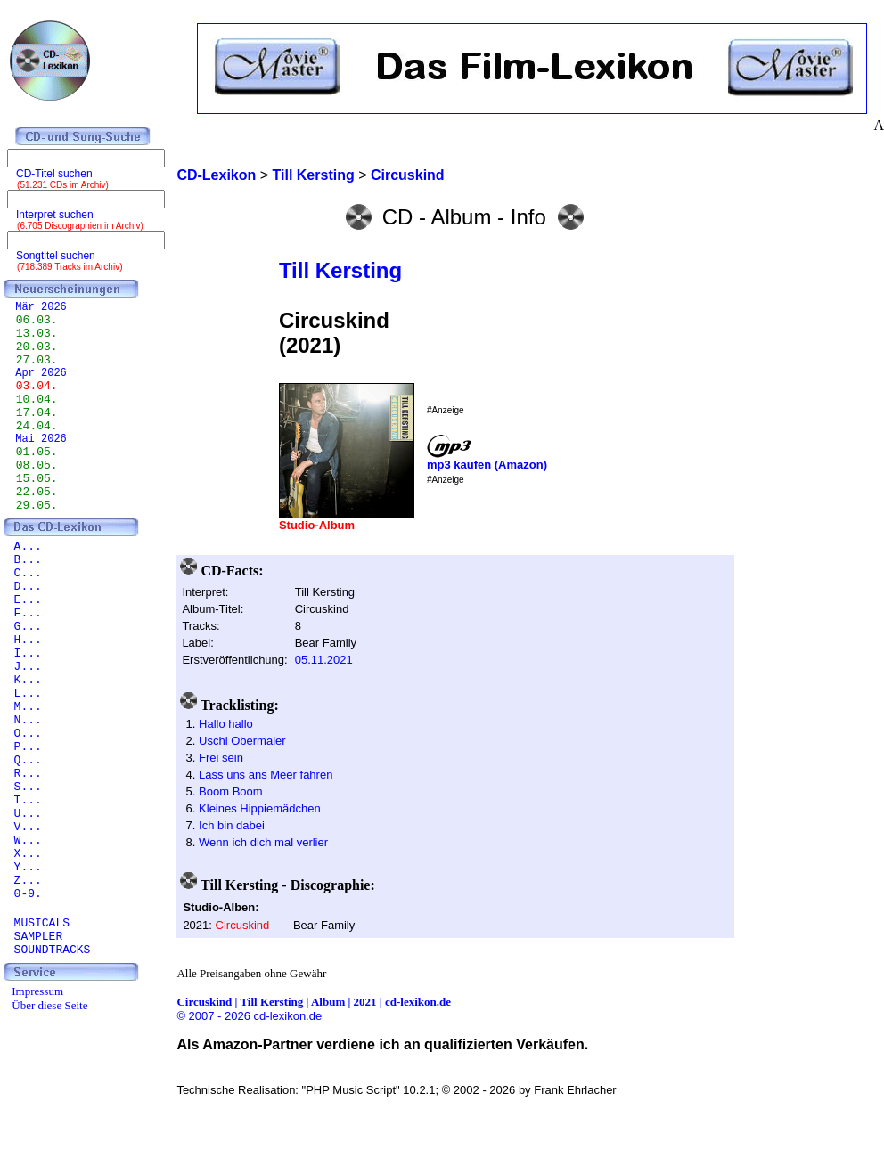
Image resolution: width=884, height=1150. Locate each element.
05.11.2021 (324, 659)
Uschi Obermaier (242, 740)
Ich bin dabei (232, 825)
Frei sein (221, 757)
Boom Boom (231, 791)
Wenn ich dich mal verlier (263, 842)
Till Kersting (340, 270)
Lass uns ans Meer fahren (265, 774)
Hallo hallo (226, 723)
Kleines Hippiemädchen (260, 808)
